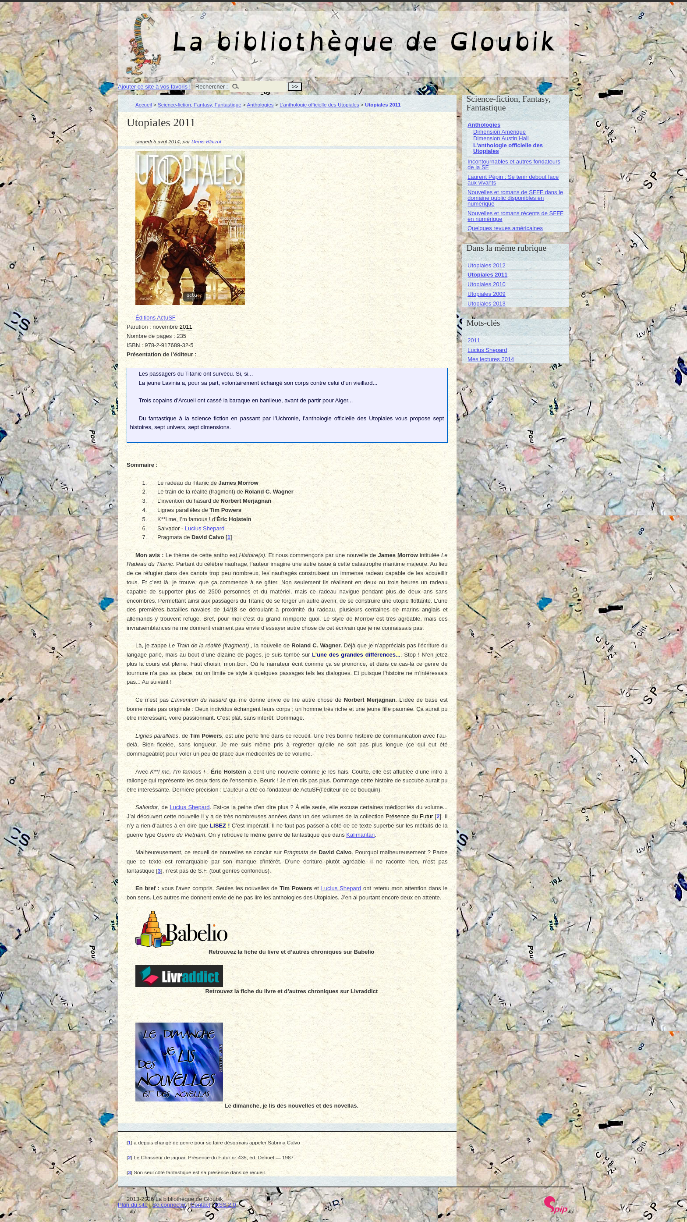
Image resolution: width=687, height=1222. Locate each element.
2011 (473, 340)
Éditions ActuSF (155, 317)
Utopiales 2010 (486, 284)
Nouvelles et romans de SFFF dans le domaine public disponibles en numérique (515, 198)
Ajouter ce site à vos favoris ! (154, 86)
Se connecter (169, 1204)
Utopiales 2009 (486, 294)
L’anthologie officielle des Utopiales (319, 104)
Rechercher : (211, 86)
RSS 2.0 (225, 1204)
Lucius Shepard (204, 528)
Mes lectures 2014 (490, 359)
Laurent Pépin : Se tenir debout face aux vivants (513, 180)
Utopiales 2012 (486, 265)
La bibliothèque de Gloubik (436, 34)
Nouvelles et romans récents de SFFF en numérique (515, 216)
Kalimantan (360, 834)
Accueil (143, 104)
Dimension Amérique (499, 131)
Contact (200, 1204)
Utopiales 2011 (487, 274)
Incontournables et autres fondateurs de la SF (513, 164)
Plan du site (133, 1204)
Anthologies (260, 104)
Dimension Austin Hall (500, 138)
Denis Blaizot (206, 141)
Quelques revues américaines (505, 228)
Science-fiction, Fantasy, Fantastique (199, 104)
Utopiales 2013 (486, 303)
